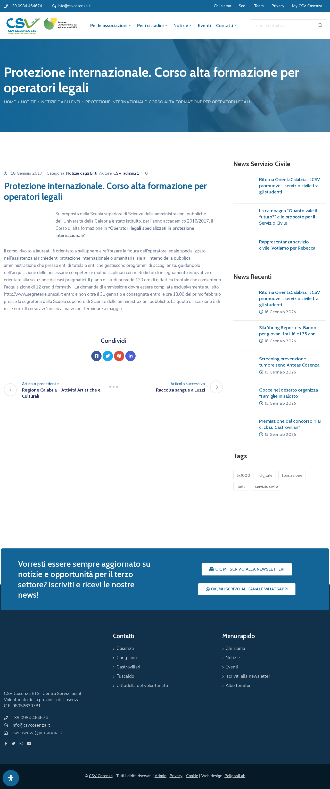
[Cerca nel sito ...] (282, 25)
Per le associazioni (111, 25)
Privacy (277, 6)
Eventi (204, 25)
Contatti (227, 25)
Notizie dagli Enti (60, 102)
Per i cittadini (152, 25)
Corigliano (127, 658)
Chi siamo (222, 6)
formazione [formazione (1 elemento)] (292, 475)
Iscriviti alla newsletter (248, 676)
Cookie (192, 775)
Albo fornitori (239, 686)
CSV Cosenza (101, 775)
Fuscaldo (125, 676)
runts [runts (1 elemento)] (241, 486)
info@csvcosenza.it (74, 6)
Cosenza (125, 648)
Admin (161, 775)
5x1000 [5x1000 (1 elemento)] (243, 475)
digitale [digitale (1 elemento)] (266, 475)
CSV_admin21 (126, 173)
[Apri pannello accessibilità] (11, 778)
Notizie (183, 25)
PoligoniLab (235, 775)
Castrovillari (129, 667)
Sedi (242, 6)
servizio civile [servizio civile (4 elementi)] (266, 486)
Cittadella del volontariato (142, 686)
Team (259, 6)
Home (10, 102)
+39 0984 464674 (26, 6)
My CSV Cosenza (307, 6)
